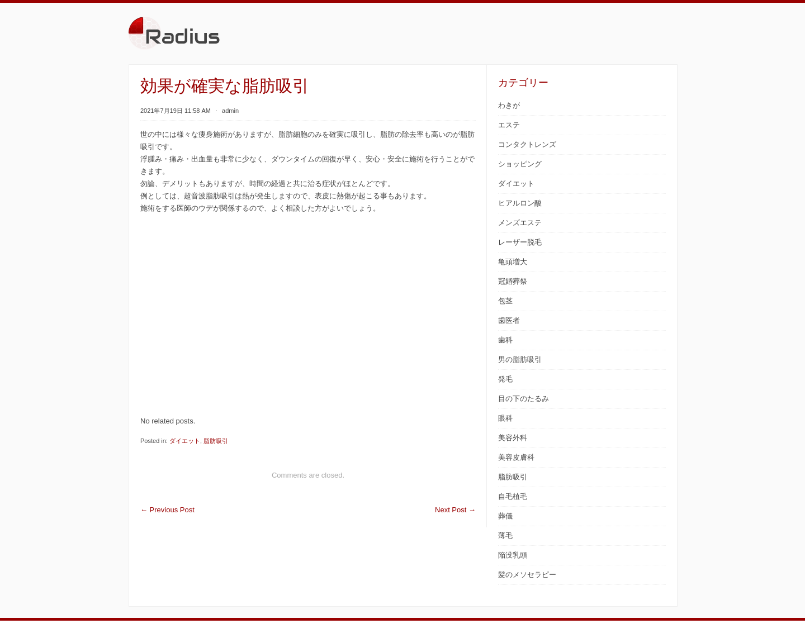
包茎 (505, 301)
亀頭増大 (512, 262)
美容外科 (512, 438)
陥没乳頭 (512, 555)
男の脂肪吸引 (520, 359)
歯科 (505, 340)
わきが (509, 105)
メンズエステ (520, 222)
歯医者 (509, 320)
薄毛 (505, 535)
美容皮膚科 (516, 457)
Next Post (455, 510)
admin (230, 110)
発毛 (505, 379)
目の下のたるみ (523, 398)
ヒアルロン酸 (520, 203)
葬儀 (505, 516)
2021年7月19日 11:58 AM (175, 110)
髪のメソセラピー (527, 574)
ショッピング (520, 164)
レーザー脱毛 (520, 242)
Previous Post (167, 510)
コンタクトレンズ (527, 144)
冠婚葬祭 (512, 281)
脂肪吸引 (215, 440)
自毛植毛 (512, 496)
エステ (509, 125)
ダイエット (184, 440)
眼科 (505, 418)
